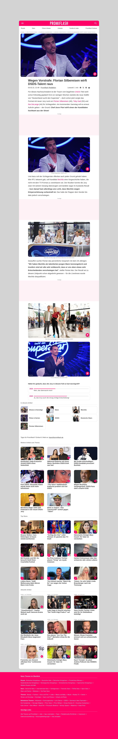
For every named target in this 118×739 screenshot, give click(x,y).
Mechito (61, 180)
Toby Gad (77, 101)
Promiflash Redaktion (48, 88)
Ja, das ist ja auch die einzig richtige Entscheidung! (51, 398)
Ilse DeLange (33, 104)
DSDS (77, 92)
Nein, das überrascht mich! (43, 390)
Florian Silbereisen (60, 101)
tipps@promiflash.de (56, 437)
